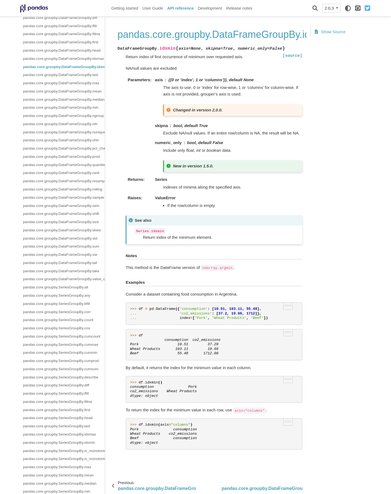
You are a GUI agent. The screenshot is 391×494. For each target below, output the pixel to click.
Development (210, 8)
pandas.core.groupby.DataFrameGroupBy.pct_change (64, 148)
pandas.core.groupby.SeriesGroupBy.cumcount (61, 336)
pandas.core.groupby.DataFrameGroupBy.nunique (64, 132)
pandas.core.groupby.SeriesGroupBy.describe (60, 377)
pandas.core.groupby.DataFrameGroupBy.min (60, 107)
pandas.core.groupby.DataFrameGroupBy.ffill (60, 26)
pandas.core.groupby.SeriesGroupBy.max (57, 467)
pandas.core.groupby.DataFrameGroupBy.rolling (62, 189)
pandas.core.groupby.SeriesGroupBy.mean (58, 475)
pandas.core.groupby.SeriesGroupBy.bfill (56, 304)
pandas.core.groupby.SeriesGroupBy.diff (56, 385)
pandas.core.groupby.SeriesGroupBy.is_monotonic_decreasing (64, 459)
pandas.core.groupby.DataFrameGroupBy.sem (61, 206)
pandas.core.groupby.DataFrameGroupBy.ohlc (61, 140)
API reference (180, 8)
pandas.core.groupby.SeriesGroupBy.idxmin (59, 442)
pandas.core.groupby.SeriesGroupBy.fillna (57, 402)
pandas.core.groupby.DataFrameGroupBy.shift (61, 214)
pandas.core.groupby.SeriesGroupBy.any (56, 295)
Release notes (239, 8)
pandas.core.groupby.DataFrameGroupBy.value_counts (64, 279)
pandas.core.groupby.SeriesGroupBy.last (56, 426)
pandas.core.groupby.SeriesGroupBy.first (56, 410)
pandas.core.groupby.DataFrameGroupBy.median (63, 99)
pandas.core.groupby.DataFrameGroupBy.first (60, 42)
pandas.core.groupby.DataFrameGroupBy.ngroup (63, 116)
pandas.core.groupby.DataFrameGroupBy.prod (61, 157)
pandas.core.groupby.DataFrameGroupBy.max (61, 83)
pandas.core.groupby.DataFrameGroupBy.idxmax (63, 59)
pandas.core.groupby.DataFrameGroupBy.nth (60, 124)
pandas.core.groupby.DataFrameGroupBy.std (60, 238)
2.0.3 (330, 8)
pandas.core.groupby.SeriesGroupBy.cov (56, 328)
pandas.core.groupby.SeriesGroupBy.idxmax (59, 434)
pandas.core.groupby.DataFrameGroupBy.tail (60, 263)
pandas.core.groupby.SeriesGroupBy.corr (57, 312)
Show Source (330, 31)
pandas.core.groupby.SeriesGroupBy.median (59, 483)
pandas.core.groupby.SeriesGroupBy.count (58, 320)
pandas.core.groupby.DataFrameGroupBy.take (61, 271)
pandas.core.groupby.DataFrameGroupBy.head (61, 50)
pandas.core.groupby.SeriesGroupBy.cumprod (61, 361)
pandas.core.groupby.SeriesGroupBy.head (58, 418)
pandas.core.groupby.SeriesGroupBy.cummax (60, 345)
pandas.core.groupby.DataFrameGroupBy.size (61, 222)
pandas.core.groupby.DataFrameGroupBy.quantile (64, 165)
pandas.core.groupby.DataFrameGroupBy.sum (61, 246)
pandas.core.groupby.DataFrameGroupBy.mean (62, 91)
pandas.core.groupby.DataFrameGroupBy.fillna (61, 34)
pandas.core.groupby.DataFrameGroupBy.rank (61, 173)
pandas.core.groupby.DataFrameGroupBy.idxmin (64, 67)
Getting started (124, 8)
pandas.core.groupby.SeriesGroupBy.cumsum (60, 369)
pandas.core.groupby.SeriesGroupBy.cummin (60, 352)
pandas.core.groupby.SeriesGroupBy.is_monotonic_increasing (64, 451)
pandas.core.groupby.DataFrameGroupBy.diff (60, 18)
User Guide (152, 8)
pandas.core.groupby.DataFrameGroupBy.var (60, 254)
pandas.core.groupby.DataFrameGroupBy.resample (64, 181)
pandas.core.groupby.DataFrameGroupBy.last (60, 75)
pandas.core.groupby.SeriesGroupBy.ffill (56, 393)
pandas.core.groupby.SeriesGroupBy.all (55, 287)
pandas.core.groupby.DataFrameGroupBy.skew (62, 230)
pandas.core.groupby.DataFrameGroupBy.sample (63, 197)
